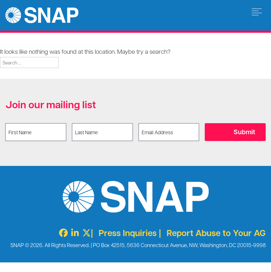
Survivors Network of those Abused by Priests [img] (41, 15)
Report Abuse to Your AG (216, 233)
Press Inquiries (128, 233)
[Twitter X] (85, 233)
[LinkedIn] (73, 233)
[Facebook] (62, 233)
